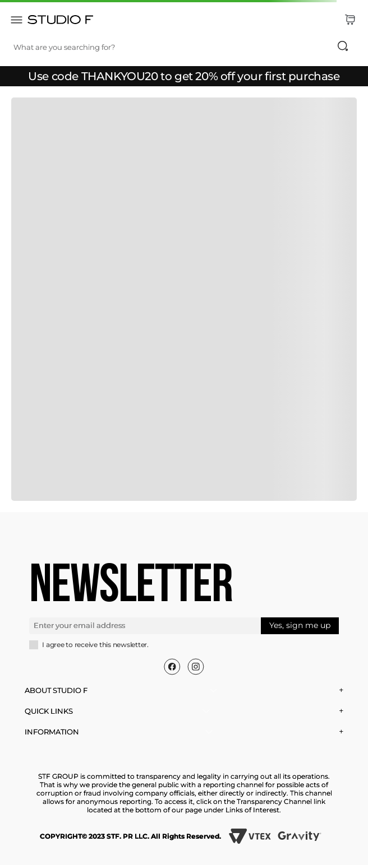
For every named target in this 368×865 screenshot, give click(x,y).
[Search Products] (343, 46)
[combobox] (186, 47)
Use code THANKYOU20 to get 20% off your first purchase (183, 76)
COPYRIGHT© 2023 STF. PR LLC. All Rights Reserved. (130, 836)
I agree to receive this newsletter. (95, 645)
